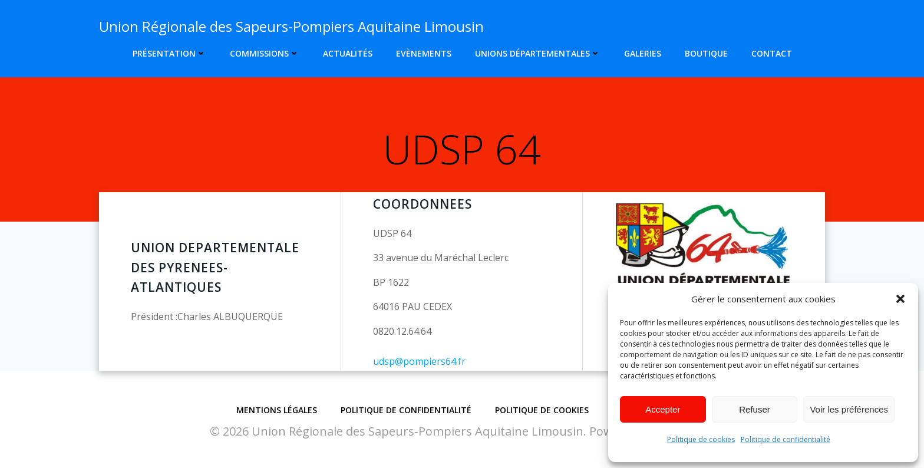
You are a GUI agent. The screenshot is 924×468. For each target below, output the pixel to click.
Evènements (423, 53)
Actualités (347, 53)
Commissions (264, 53)
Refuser (754, 409)
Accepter (662, 409)
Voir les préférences (849, 409)
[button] (900, 299)
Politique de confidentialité (785, 439)
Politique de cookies (701, 439)
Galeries (642, 53)
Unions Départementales (537, 53)
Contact (771, 53)
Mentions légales (276, 410)
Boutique (706, 53)
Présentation (169, 53)
